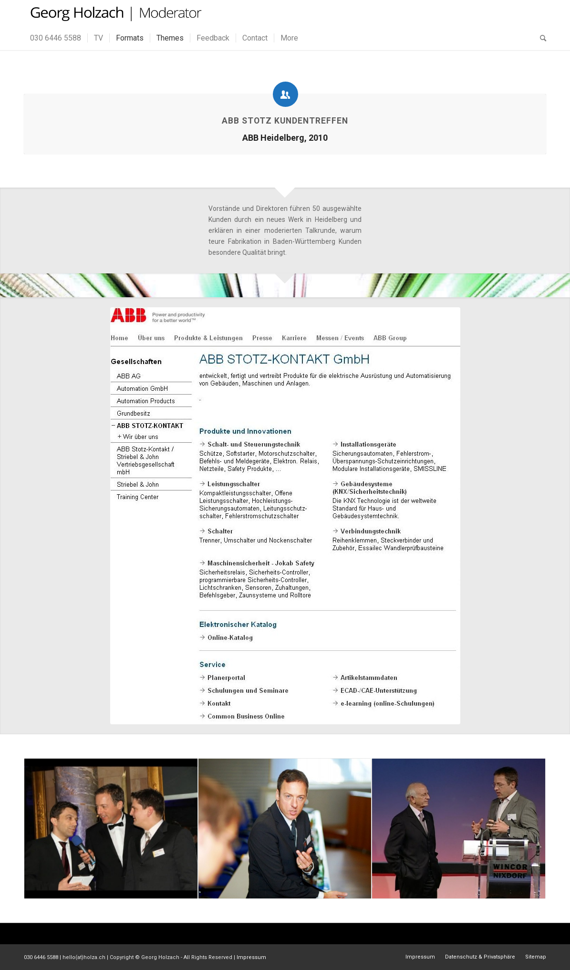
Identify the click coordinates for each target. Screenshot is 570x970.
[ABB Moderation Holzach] (285, 515)
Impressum (251, 957)
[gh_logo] (115, 13)
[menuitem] (55, 38)
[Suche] (540, 38)
